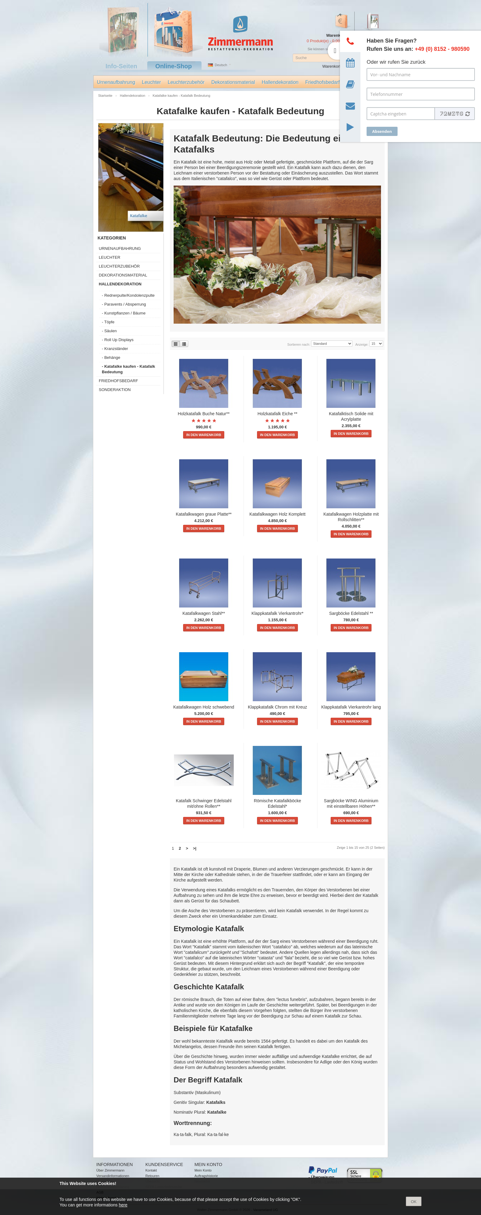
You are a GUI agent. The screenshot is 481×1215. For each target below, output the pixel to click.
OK (414, 1201)
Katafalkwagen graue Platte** (204, 514)
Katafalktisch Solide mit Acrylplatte (351, 416)
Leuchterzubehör (186, 82)
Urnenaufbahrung (116, 82)
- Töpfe (108, 322)
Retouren (152, 1176)
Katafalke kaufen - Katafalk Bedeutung (181, 95)
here (123, 1204)
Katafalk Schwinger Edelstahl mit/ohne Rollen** (203, 803)
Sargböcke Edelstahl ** (351, 613)
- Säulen (109, 331)
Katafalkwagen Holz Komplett (277, 514)
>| (194, 848)
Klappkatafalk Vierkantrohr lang (351, 707)
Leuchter (151, 82)
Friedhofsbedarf (322, 82)
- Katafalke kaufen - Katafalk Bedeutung (128, 369)
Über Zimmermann (110, 1170)
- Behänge (111, 357)
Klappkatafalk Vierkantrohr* (277, 613)
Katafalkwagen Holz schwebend (203, 707)
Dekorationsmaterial (233, 82)
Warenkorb (332, 66)
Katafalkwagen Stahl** (204, 613)
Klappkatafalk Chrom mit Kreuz (277, 707)
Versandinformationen (112, 1176)
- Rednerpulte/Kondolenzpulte (128, 295)
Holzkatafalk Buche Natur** (204, 413)
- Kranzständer (115, 348)
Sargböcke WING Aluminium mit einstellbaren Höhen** (351, 803)
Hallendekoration (280, 82)
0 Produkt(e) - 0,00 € (325, 41)
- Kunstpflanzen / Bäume (123, 313)
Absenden (382, 131)
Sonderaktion (115, 389)
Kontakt (151, 1170)
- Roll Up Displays (117, 339)
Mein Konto (203, 1170)
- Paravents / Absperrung (124, 304)
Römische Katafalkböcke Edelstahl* (277, 803)
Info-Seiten (121, 66)
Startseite (106, 95)
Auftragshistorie (206, 1176)
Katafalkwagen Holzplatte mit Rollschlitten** (351, 517)
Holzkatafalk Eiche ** (278, 413)
